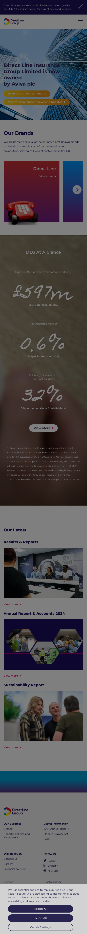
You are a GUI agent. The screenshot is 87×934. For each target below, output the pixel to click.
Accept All (40, 910)
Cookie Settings (40, 929)
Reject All (40, 919)
